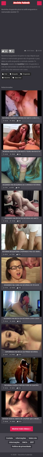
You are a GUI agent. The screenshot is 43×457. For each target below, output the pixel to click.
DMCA (24, 442)
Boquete (4, 64)
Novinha (7, 78)
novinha (20, 64)
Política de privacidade (21, 446)
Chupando (26, 74)
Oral (5, 74)
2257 (32, 442)
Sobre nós (33, 438)
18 (6, 51)
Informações (21, 438)
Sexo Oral (18, 78)
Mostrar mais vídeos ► (21, 429)
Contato (9, 438)
